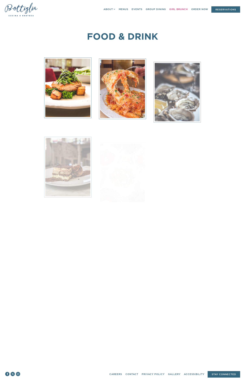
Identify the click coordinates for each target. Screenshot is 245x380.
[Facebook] (7, 374)
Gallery (174, 374)
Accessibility (194, 374)
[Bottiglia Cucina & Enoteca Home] (21, 9)
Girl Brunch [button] (178, 9)
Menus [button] (123, 9)
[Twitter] (13, 374)
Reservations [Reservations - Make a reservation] (225, 9)
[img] (67, 90)
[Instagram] (18, 374)
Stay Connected (224, 374)
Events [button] (137, 9)
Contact (131, 374)
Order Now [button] (199, 9)
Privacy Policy (153, 374)
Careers (115, 374)
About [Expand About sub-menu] (109, 9)
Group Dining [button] (156, 9)
